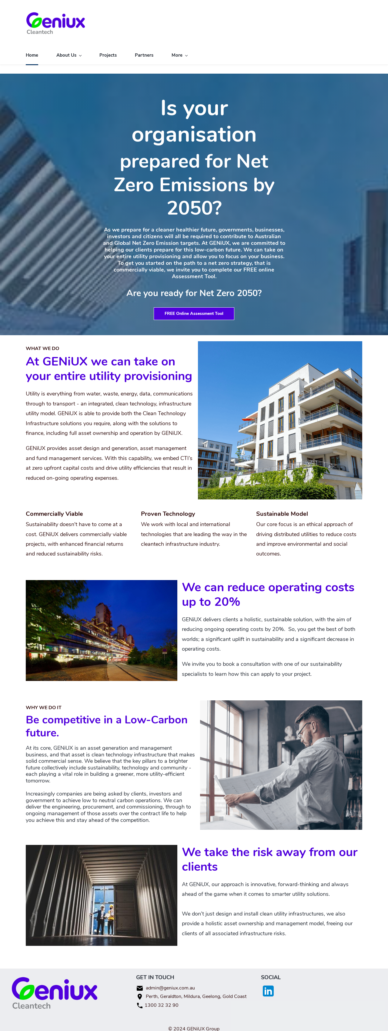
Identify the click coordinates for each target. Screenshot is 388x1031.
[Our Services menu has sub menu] (187, 51)
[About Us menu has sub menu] (68, 51)
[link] (280, 341)
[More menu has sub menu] (346, 51)
